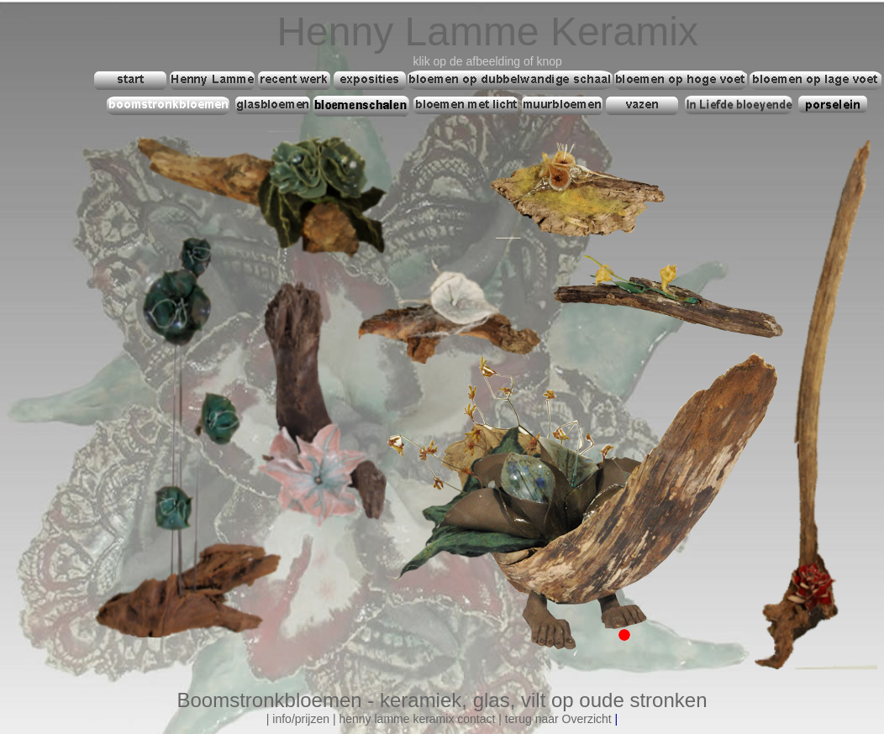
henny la (361, 719)
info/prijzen (300, 719)
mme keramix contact (439, 719)
